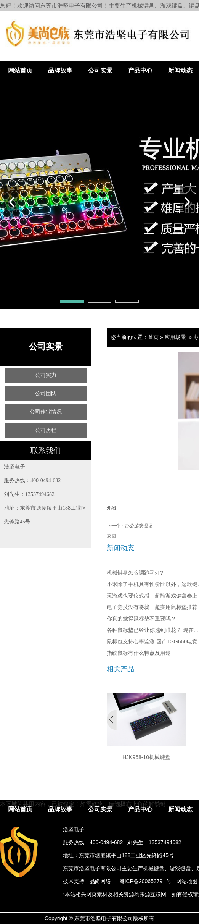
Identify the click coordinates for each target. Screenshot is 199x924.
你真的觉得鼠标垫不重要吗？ (141, 618)
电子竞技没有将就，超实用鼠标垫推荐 (152, 607)
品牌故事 (60, 70)
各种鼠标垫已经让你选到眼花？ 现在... (152, 630)
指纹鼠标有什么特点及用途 (139, 653)
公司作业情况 (46, 412)
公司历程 (45, 430)
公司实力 (45, 375)
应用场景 (175, 337)
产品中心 (140, 70)
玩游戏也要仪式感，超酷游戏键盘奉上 (152, 596)
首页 (153, 337)
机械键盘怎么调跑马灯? (135, 573)
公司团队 (45, 393)
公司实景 (100, 70)
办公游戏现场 (138, 525)
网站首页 (20, 70)
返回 (111, 536)
